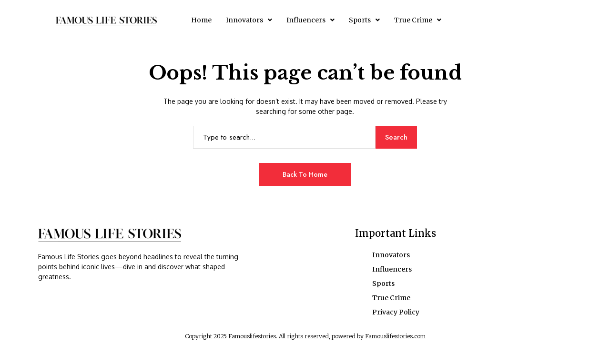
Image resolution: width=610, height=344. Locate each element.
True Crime (417, 20)
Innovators (249, 20)
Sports (364, 20)
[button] (249, 20)
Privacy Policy (395, 312)
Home (201, 20)
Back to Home (305, 174)
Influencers (310, 20)
